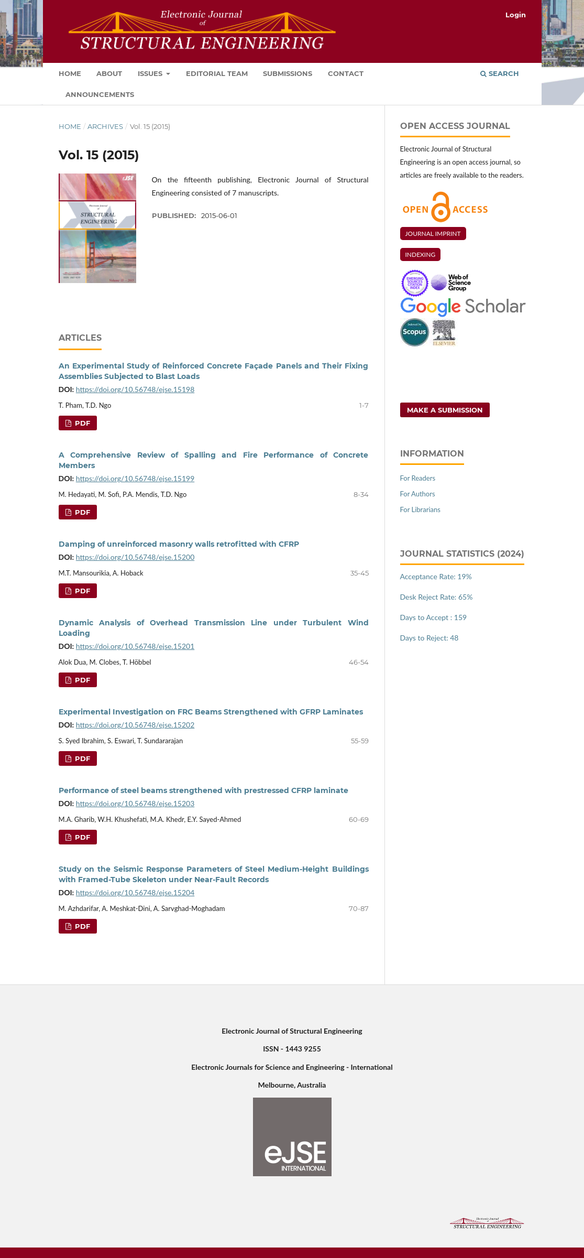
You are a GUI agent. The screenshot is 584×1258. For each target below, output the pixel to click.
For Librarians (420, 509)
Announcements (99, 94)
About (109, 73)
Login (515, 14)
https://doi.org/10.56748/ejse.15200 (135, 556)
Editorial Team (217, 73)
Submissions (287, 73)
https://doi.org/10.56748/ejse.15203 (135, 803)
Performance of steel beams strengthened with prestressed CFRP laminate (203, 790)
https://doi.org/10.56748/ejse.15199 (135, 478)
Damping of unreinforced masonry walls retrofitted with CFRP (179, 544)
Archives (105, 126)
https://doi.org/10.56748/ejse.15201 (135, 646)
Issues (151, 73)
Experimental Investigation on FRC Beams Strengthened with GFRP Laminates (211, 712)
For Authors (417, 494)
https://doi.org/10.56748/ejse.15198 (135, 389)
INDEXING (420, 254)
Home (70, 73)
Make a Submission (445, 410)
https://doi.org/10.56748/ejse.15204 (135, 892)
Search (499, 73)
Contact (345, 73)
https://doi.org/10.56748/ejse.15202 (135, 724)
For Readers (418, 478)
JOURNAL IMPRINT (433, 233)
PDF (81, 423)
